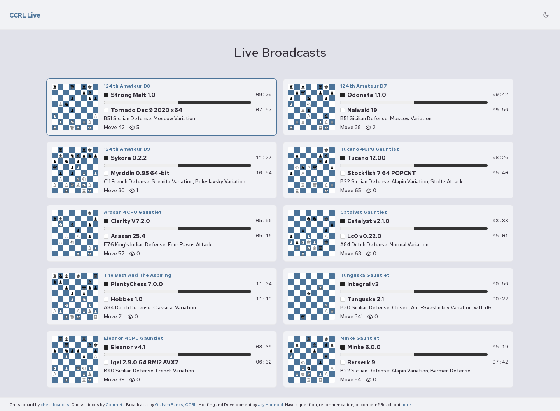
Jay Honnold (270, 404)
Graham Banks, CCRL (176, 404)
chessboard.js (54, 404)
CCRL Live (24, 15)
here (406, 404)
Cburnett (114, 404)
